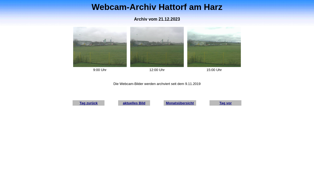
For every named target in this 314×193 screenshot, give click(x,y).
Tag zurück (89, 103)
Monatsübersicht (180, 103)
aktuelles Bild (134, 103)
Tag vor (225, 103)
